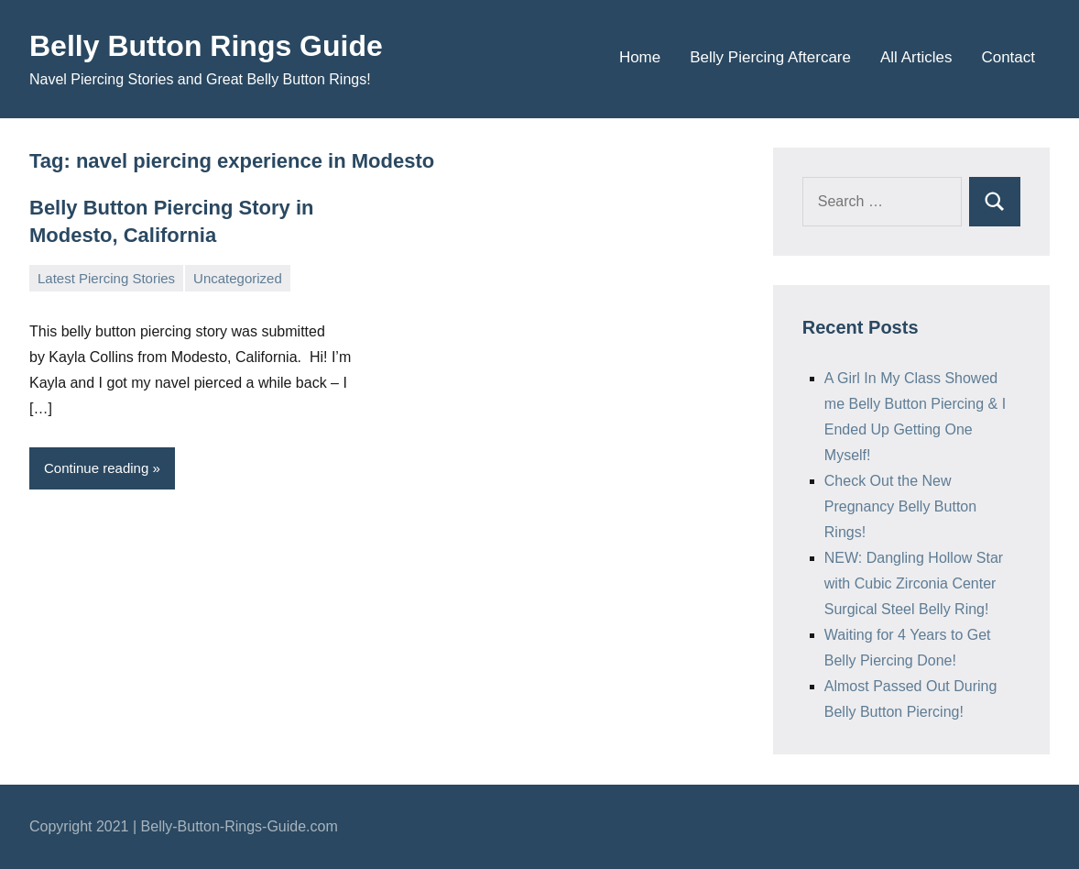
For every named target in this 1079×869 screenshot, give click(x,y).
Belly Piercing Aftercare (770, 57)
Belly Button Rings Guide (206, 45)
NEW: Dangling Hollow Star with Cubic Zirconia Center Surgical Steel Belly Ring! (913, 583)
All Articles (916, 57)
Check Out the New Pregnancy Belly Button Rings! (900, 506)
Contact (1008, 57)
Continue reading (96, 468)
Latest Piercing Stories (106, 278)
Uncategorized (237, 278)
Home (639, 57)
